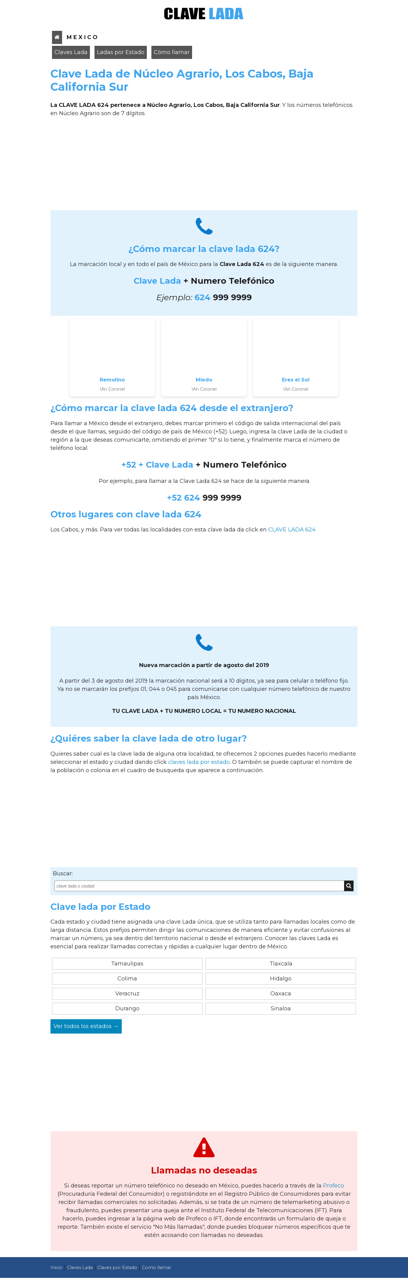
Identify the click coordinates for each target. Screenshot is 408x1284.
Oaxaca (280, 993)
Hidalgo (280, 978)
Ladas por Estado (120, 52)
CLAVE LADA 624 (292, 529)
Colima (127, 978)
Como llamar (156, 1267)
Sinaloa (281, 1008)
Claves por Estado (117, 1267)
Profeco (333, 1185)
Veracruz (127, 993)
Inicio (56, 1267)
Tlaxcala (280, 963)
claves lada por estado (199, 762)
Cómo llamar (172, 52)
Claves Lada (70, 52)
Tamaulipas (127, 963)
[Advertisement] (204, 166)
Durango (127, 1008)
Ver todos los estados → (86, 1026)
